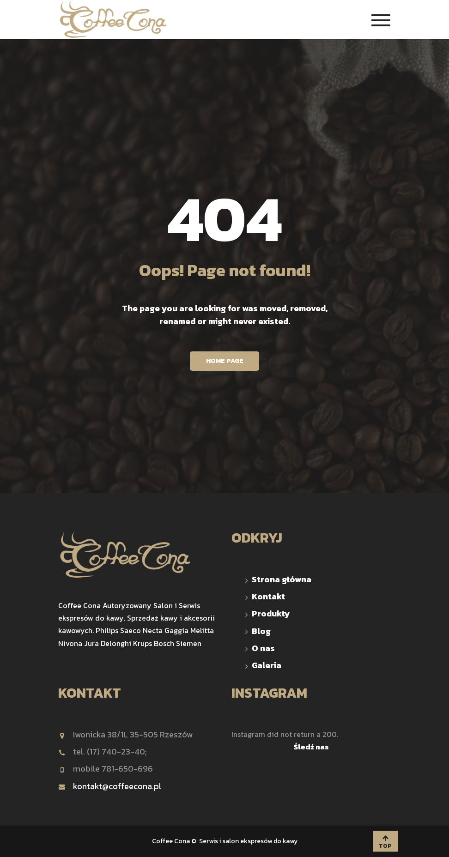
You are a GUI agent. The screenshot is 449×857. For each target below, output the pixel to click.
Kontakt (268, 596)
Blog (261, 631)
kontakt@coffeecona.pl (109, 786)
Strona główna (281, 579)
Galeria (266, 665)
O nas (263, 648)
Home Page (224, 361)
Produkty (271, 613)
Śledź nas (311, 746)
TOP (385, 842)
